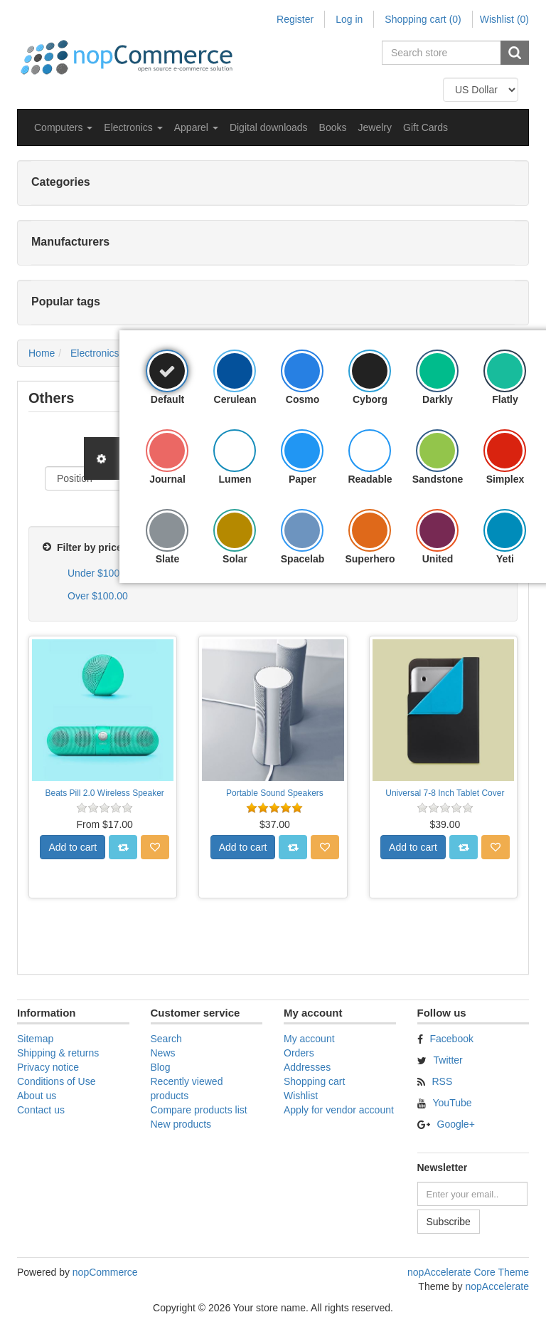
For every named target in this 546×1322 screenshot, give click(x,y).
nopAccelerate (497, 1286)
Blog (161, 1067)
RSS (442, 1081)
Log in (349, 19)
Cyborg (370, 399)
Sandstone (438, 479)
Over (98, 596)
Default (167, 399)
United (438, 559)
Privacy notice (48, 1067)
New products (181, 1124)
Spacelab (302, 559)
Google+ (456, 1124)
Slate (167, 559)
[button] (63, 127)
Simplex (505, 479)
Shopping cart (314, 1081)
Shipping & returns (58, 1053)
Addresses (307, 1067)
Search (166, 1038)
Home (41, 353)
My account (309, 1038)
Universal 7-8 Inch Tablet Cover (444, 793)
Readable (370, 479)
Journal (167, 479)
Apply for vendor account (339, 1110)
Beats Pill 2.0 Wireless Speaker (104, 793)
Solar (235, 559)
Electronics (94, 353)
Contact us (41, 1110)
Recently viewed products (187, 1088)
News (163, 1053)
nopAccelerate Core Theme (468, 1272)
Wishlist (301, 1095)
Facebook (451, 1038)
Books (333, 127)
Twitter (448, 1060)
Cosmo (302, 399)
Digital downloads (269, 127)
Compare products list (199, 1110)
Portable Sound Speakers (274, 793)
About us (36, 1095)
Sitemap (35, 1038)
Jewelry (375, 127)
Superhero (370, 559)
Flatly (505, 399)
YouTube (452, 1102)
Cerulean (235, 399)
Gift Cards (425, 127)
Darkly (437, 399)
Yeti (505, 559)
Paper (302, 479)
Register (295, 19)
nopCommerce (105, 1272)
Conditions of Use (56, 1081)
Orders (299, 1053)
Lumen (235, 479)
